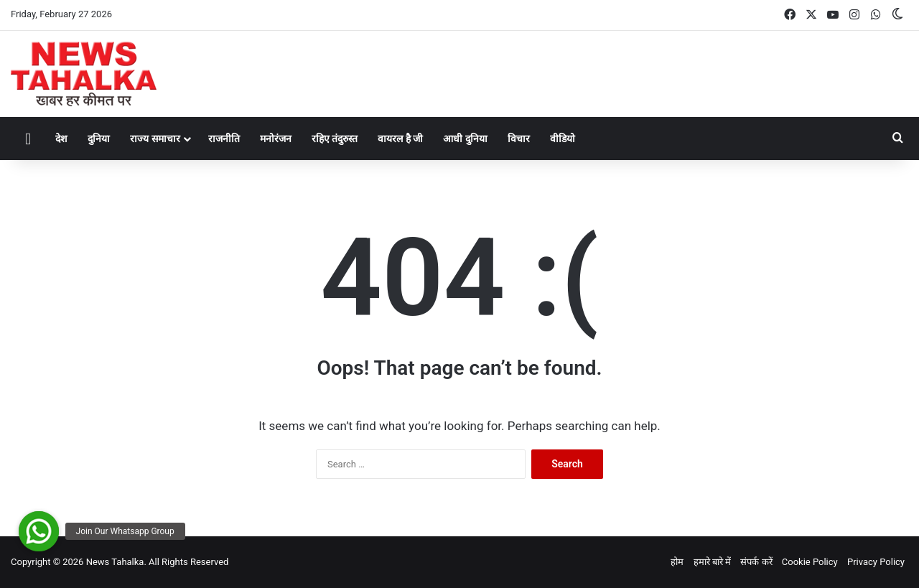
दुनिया (99, 138)
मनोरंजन (275, 138)
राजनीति (224, 138)
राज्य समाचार (154, 138)
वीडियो (562, 138)
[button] (39, 531)
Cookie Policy (810, 561)
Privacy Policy (876, 561)
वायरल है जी (400, 138)
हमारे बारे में (712, 561)
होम (677, 561)
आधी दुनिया (465, 138)
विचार (519, 138)
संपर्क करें (756, 561)
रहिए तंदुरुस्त (335, 138)
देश (61, 138)
